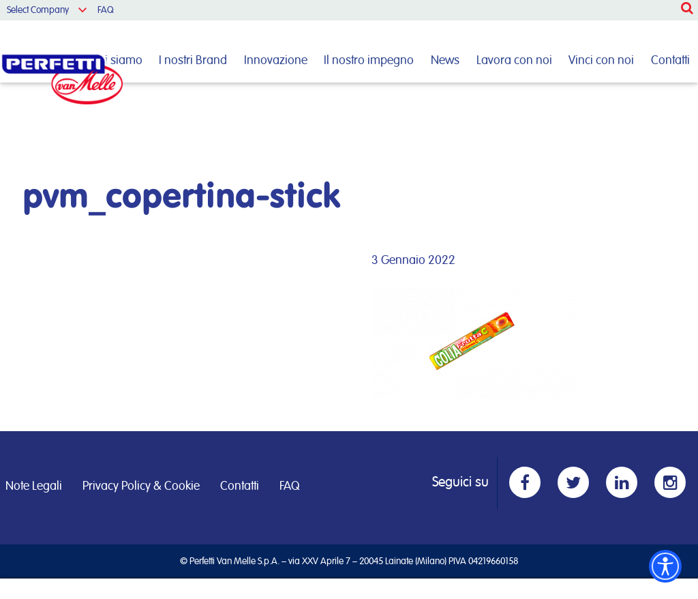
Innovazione (275, 61)
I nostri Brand (193, 61)
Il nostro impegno (369, 61)
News (445, 61)
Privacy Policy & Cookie (141, 486)
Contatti (670, 61)
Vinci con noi (601, 61)
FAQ (105, 10)
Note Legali (33, 486)
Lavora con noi (514, 61)
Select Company (38, 10)
